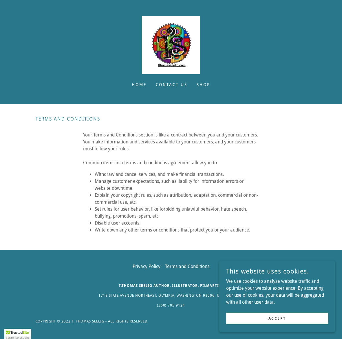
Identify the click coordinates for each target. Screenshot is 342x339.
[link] (171, 45)
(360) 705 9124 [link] (171, 305)
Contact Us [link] (171, 84)
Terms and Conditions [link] (187, 266)
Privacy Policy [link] (146, 266)
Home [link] (139, 84)
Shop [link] (203, 84)
